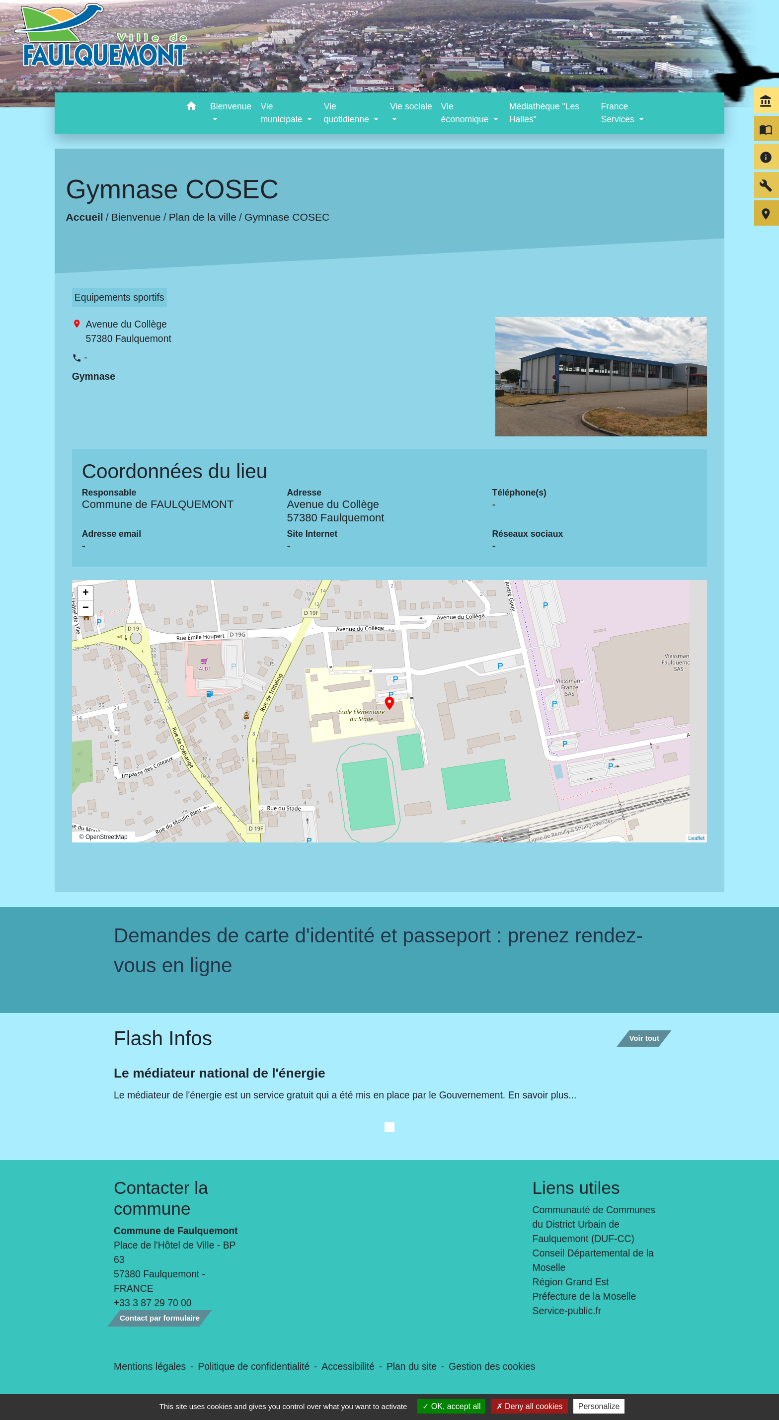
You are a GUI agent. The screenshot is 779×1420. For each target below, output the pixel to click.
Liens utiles (576, 1187)
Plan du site (412, 1366)
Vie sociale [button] (411, 106)
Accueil (84, 217)
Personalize (599, 1406)
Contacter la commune (161, 1198)
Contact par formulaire (160, 1318)
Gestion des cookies (492, 1366)
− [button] (85, 608)
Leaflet (696, 838)
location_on (385, 698)
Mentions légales (150, 1366)
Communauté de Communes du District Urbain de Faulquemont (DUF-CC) (594, 1224)
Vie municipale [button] (282, 112)
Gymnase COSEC (286, 217)
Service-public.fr (567, 1310)
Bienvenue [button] (230, 106)
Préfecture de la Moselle (584, 1296)
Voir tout (644, 1038)
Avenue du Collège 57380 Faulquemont (128, 331)
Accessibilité (348, 1366)
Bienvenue (136, 217)
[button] (191, 107)
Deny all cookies (529, 1406)
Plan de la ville (202, 217)
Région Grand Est (571, 1281)
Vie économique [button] (466, 112)
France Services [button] (618, 112)
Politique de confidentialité (254, 1366)
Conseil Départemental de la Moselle (593, 1260)
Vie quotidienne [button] (348, 112)
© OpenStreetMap (103, 837)
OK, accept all (451, 1406)
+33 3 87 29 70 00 (153, 1302)
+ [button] (85, 593)
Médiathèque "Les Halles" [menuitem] (544, 112)
